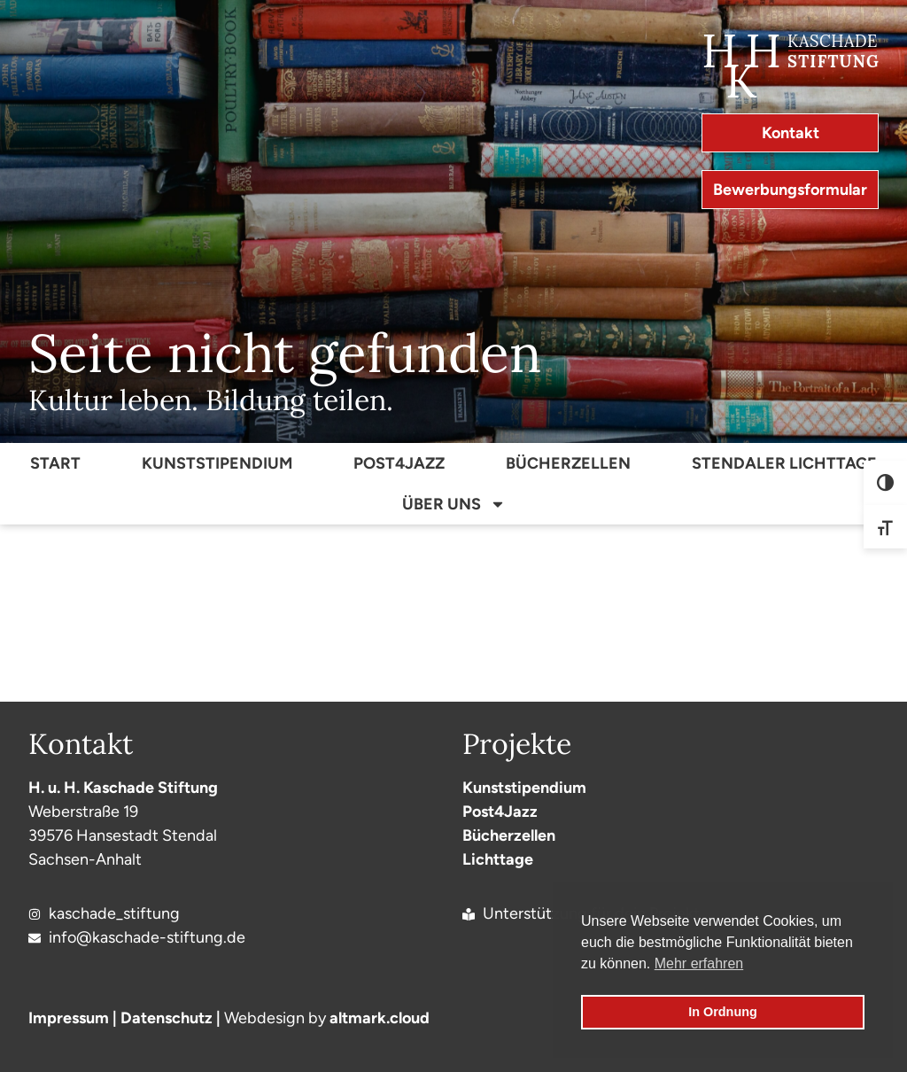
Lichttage (497, 859)
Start (55, 463)
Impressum (68, 1018)
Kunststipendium (217, 463)
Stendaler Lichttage (784, 463)
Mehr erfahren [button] (699, 963)
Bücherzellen (568, 463)
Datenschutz (166, 1018)
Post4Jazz (399, 463)
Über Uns (454, 504)
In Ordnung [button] (722, 1012)
